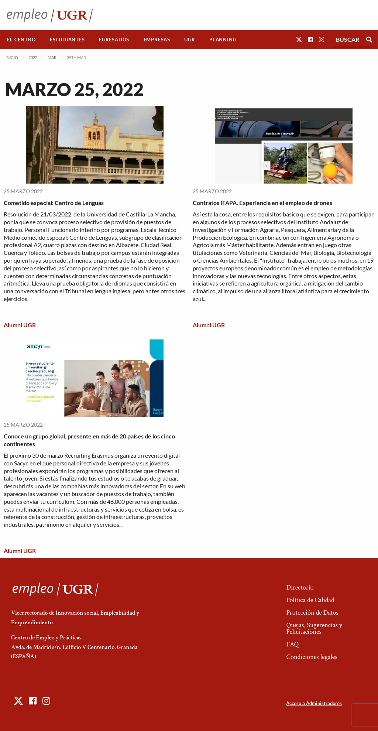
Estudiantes (67, 39)
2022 (32, 57)
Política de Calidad (310, 600)
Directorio (299, 587)
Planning (222, 39)
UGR (189, 39)
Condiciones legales (311, 657)
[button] (299, 39)
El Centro (21, 39)
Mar (52, 57)
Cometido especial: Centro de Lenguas (54, 202)
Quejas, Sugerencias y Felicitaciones (314, 628)
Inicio (12, 57)
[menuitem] (21, 39)
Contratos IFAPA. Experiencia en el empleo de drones (262, 202)
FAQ (292, 644)
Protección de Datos (312, 612)
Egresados (114, 39)
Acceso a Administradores (314, 703)
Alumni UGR (20, 324)
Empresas (157, 39)
